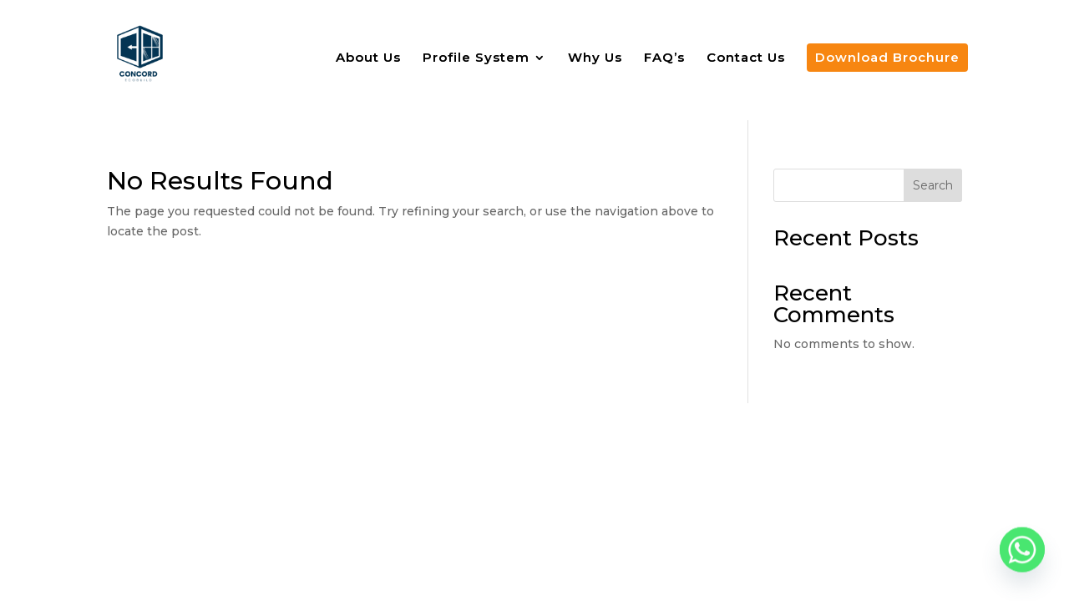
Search (933, 185)
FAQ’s (664, 58)
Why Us (595, 58)
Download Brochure (887, 57)
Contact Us (746, 58)
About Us (368, 58)
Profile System (476, 58)
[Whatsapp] (1022, 557)
